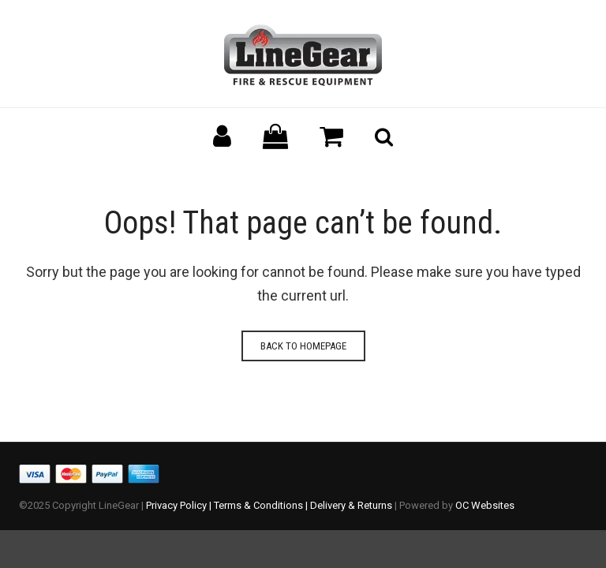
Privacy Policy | (180, 505)
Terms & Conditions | (262, 505)
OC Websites (484, 505)
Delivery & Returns (351, 505)
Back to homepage (303, 346)
